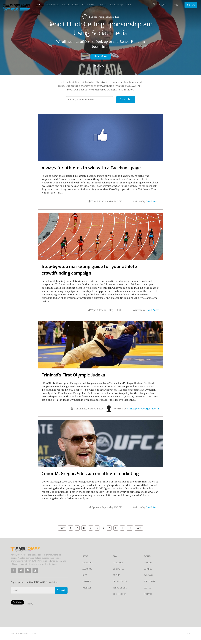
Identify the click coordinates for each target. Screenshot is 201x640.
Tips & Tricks (97, 201)
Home (85, 556)
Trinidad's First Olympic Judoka (73, 375)
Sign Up (191, 4)
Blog (84, 575)
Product (86, 588)
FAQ (115, 556)
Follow (30, 604)
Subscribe (125, 99)
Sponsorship (96, 16)
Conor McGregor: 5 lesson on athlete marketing (90, 474)
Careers (86, 581)
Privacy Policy (120, 581)
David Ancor (152, 201)
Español (148, 569)
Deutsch (148, 588)
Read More (101, 56)
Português (149, 581)
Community (88, 4)
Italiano (148, 594)
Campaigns (87, 562)
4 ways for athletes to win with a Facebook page (91, 168)
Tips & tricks (52, 4)
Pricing (116, 575)
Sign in (177, 4)
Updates (102, 4)
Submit (61, 590)
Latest (39, 4)
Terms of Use (120, 588)
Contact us (118, 569)
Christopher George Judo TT (143, 408)
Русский (148, 575)
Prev (62, 528)
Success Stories (70, 4)
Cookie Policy (119, 594)
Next (138, 528)
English (147, 556)
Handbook (118, 562)
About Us (87, 569)
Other (129, 4)
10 (129, 528)
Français (148, 562)
